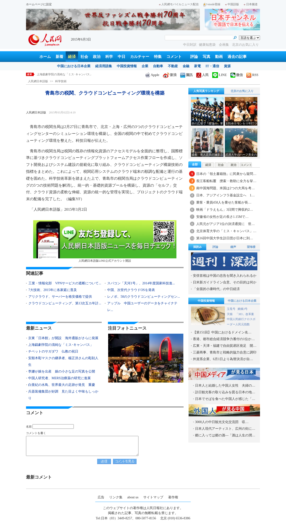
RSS (252, 75)
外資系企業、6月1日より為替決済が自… (223, 359)
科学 (109, 57)
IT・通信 (212, 66)
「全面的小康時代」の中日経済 (216, 289)
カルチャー (139, 57)
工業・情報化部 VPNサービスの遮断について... (64, 283)
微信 (236, 75)
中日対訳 (189, 44)
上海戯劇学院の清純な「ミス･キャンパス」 (65, 74)
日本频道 (251, 4)
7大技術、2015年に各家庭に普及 (52, 290)
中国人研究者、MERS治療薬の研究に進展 (59, 378)
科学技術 (61, 81)
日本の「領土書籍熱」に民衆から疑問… (226, 174)
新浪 (170, 75)
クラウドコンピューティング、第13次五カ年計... (64, 303)
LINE (219, 75)
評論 (194, 57)
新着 (59, 57)
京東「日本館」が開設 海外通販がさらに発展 (63, 338)
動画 (219, 57)
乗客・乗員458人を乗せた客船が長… (223, 202)
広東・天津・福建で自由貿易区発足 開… (224, 345)
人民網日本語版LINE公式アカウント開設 (104, 241)
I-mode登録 (211, 4)
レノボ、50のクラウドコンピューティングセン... (143, 296)
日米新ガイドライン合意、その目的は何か (224, 282)
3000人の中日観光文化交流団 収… (222, 422)
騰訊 (186, 75)
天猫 (230, 314)
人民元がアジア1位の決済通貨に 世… (225, 224)
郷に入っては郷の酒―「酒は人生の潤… (225, 435)
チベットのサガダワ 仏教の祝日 (53, 351)
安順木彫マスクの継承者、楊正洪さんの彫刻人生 (63, 361)
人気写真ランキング (206, 91)
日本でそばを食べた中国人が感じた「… (225, 399)
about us (132, 497)
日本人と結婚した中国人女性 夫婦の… (225, 385)
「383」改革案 (244, 314)
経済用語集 (103, 66)
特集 (158, 57)
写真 (206, 57)
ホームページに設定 (39, 4)
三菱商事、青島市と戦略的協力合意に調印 (224, 352)
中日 (121, 57)
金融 (186, 66)
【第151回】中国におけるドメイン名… (222, 332)
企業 (145, 66)
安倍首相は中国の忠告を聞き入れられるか (224, 275)
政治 (97, 57)
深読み (197, 247)
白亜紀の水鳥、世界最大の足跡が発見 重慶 (61, 385)
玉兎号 (231, 309)
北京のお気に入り (245, 44)
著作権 (173, 497)
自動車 (158, 66)
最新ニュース (39, 328)
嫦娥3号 (243, 309)
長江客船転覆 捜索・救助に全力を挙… (226, 181)
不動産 (173, 66)
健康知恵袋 (208, 44)
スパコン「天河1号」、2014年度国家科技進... (141, 283)
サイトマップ (153, 497)
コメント (174, 57)
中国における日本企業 (73, 66)
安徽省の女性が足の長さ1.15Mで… (222, 217)
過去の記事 (237, 57)
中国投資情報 (127, 66)
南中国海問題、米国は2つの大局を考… (225, 188)
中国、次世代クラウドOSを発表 (131, 290)
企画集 (224, 44)
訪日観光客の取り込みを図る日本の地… (225, 392)
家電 (197, 66)
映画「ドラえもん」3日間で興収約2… (224, 209)
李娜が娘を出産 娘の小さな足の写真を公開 (61, 371)
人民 (202, 75)
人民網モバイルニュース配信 (179, 4)
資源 (227, 66)
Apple (152, 75)
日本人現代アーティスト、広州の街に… (225, 428)
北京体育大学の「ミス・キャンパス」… (226, 231)
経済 (72, 57)
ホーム (45, 57)
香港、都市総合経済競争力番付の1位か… (224, 339)
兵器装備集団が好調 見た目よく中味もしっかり (63, 395)
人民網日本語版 (38, 81)
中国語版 (232, 4)
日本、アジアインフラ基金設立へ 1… (225, 195)
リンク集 (115, 497)
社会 (84, 57)
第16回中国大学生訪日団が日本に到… (224, 238)
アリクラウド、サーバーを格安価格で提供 (60, 296)
